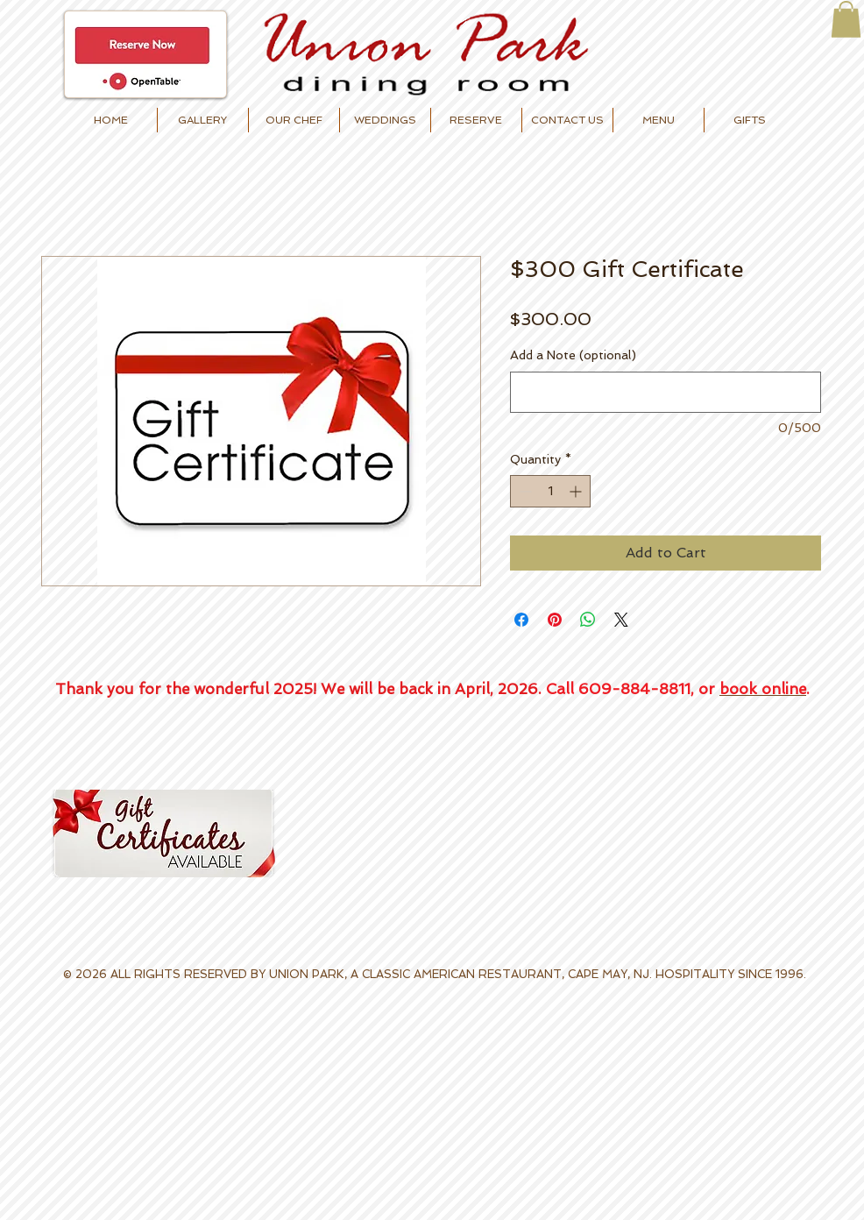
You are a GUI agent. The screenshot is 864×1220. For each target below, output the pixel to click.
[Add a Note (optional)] (665, 392)
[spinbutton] (550, 491)
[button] (846, 19)
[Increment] (577, 491)
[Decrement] (524, 491)
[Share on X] (621, 619)
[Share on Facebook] (521, 619)
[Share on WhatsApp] (587, 619)
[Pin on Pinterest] (554, 619)
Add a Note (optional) (573, 355)
